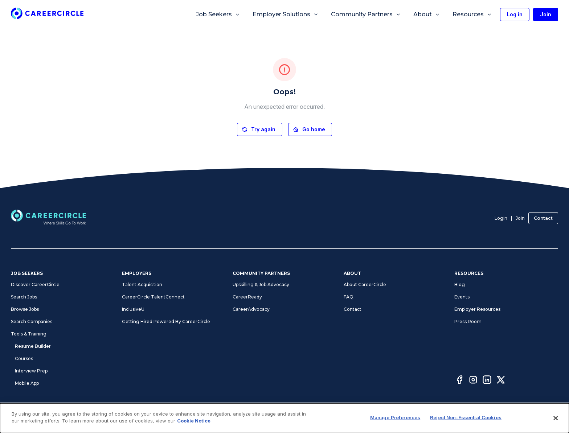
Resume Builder (33, 346)
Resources (472, 14)
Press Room (468, 321)
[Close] (556, 418)
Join (520, 218)
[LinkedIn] (487, 381)
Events (462, 297)
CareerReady (247, 297)
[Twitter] (501, 381)
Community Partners (366, 14)
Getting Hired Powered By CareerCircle (166, 321)
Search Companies (31, 321)
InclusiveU (133, 309)
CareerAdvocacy (251, 309)
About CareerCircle (365, 284)
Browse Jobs (25, 309)
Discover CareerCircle (35, 284)
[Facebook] (459, 381)
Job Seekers (218, 14)
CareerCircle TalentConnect (153, 297)
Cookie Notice (193, 421)
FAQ (348, 297)
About (426, 14)
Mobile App (27, 383)
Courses (24, 358)
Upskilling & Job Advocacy (261, 284)
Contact (543, 218)
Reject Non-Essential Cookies (466, 417)
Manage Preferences (395, 417)
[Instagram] (473, 381)
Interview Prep (31, 371)
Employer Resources (477, 309)
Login (501, 218)
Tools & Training (28, 334)
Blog (459, 284)
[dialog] (284, 418)
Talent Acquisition (142, 284)
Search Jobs (24, 297)
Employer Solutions (286, 14)
